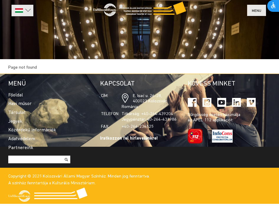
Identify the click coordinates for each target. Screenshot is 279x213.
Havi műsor (20, 103)
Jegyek (15, 121)
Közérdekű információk (32, 130)
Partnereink (20, 148)
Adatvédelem (21, 139)
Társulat (17, 112)
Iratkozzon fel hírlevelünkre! (129, 138)
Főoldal (15, 95)
